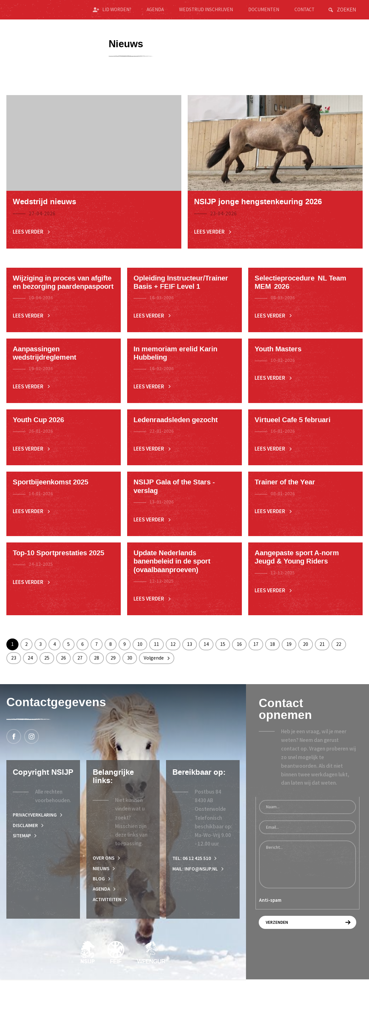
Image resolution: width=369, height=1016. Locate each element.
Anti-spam (270, 933)
